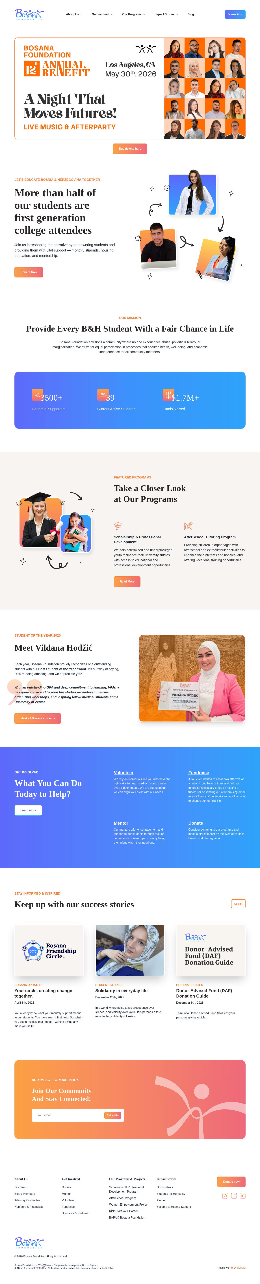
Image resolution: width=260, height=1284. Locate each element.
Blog (191, 14)
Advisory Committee (27, 1200)
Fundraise (198, 772)
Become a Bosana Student (174, 1206)
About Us (74, 14)
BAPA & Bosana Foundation (127, 1217)
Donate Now (235, 14)
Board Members (24, 1193)
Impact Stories (167, 14)
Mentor (121, 823)
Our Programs (134, 14)
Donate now (231, 1181)
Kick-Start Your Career (123, 1211)
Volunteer (123, 772)
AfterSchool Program (122, 1198)
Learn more (28, 810)
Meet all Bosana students (37, 718)
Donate (195, 823)
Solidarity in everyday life (121, 990)
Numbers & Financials (28, 1206)
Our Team (20, 1187)
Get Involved (103, 14)
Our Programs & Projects (127, 1179)
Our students (165, 1187)
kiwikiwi (241, 1267)
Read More (127, 581)
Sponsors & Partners (75, 1213)
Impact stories (166, 1179)
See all (238, 903)
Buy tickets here (130, 148)
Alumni (161, 1200)
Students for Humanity (171, 1193)
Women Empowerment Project (128, 1204)
